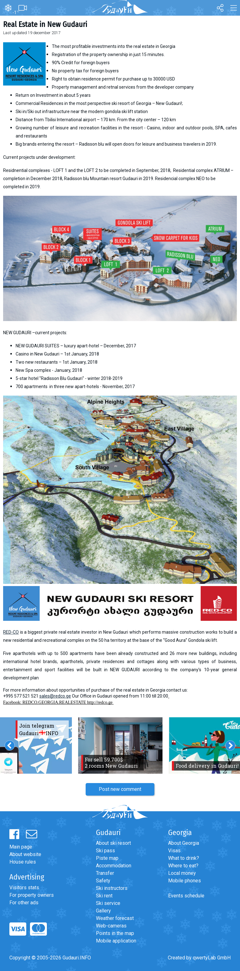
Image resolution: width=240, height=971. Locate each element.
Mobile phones (184, 881)
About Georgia (183, 843)
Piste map (107, 858)
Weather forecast (115, 918)
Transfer (105, 873)
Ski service (108, 903)
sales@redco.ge (55, 695)
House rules (22, 862)
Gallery (103, 911)
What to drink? (183, 858)
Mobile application (116, 941)
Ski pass (105, 851)
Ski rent (104, 896)
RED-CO (11, 632)
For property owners (31, 895)
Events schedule (186, 896)
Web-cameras (111, 926)
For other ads (23, 903)
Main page (20, 847)
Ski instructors (112, 888)
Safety (103, 881)
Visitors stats (24, 888)
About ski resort (113, 843)
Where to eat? (183, 866)
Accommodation (113, 866)
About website (25, 854)
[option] (120, 745)
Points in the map (115, 933)
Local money (182, 873)
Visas (174, 851)
